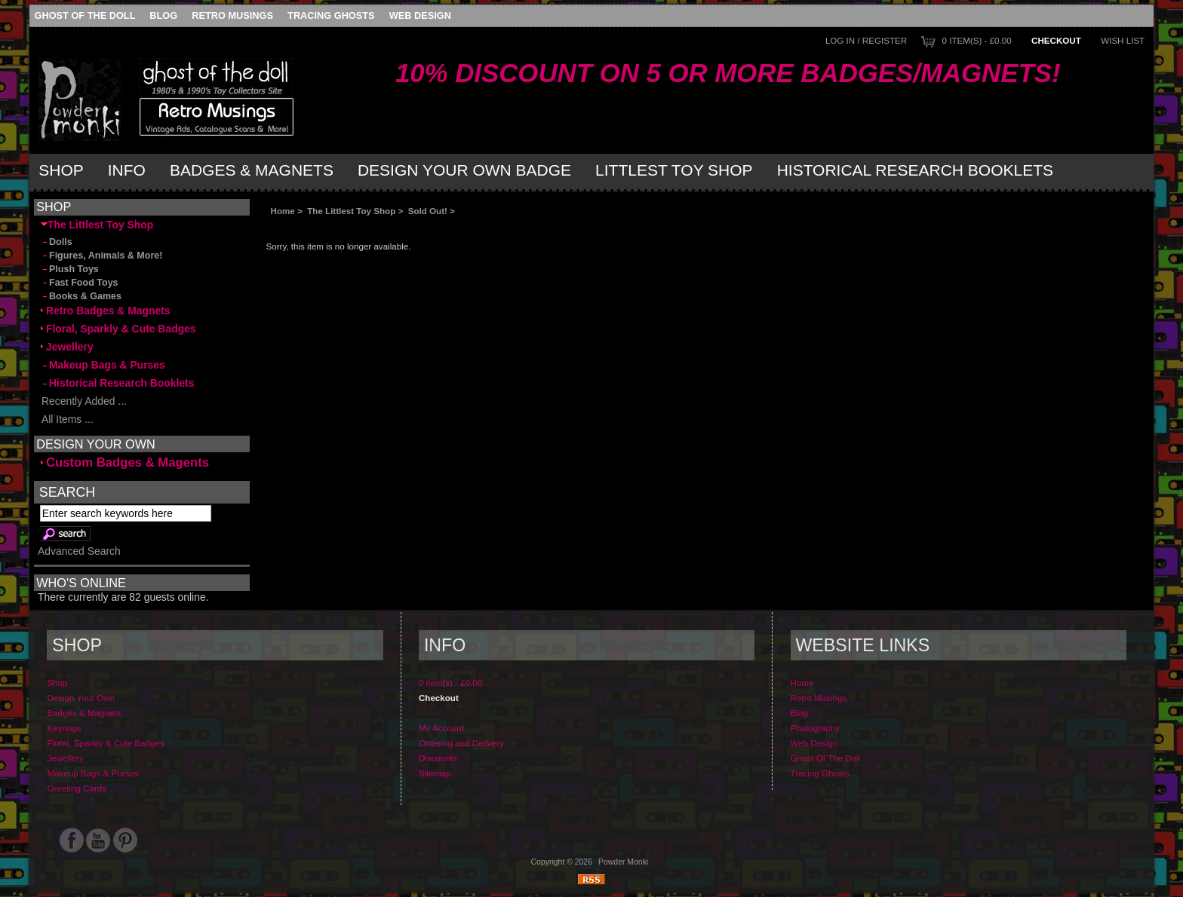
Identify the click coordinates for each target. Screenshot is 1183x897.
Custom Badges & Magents (125, 462)
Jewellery (67, 347)
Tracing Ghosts (330, 15)
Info (127, 170)
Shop (61, 170)
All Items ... (67, 419)
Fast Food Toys (79, 282)
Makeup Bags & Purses (103, 365)
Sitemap (435, 773)
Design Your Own (81, 698)
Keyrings (64, 728)
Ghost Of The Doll (85, 15)
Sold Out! (427, 211)
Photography (815, 728)
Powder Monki (623, 862)
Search (67, 492)
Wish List (1123, 40)
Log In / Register (866, 40)
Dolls (56, 242)
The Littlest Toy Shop (351, 211)
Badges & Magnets (251, 170)
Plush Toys (70, 269)
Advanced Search (79, 551)
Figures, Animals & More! (101, 255)
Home (283, 211)
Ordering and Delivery (461, 743)
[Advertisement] (435, 228)
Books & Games (81, 296)
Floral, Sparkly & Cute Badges (118, 329)
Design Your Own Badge (464, 170)
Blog (163, 15)
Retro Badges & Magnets (106, 311)
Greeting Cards (76, 788)
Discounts (438, 758)
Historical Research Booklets (915, 170)
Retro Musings (232, 15)
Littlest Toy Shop (674, 170)
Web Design (420, 15)
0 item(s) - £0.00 (977, 40)
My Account (441, 728)
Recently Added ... (84, 401)
